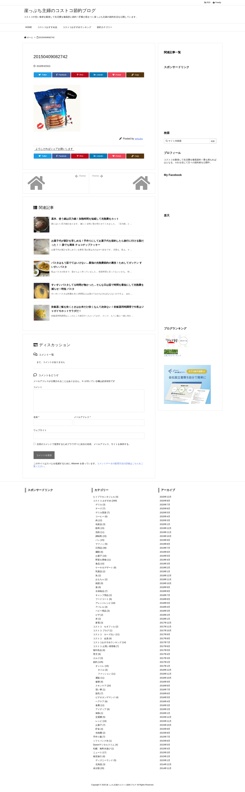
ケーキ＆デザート (105, 567)
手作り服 (99, 736)
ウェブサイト (40, 430)
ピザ (99, 615)
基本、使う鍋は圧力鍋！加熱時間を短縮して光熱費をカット (85, 218)
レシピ (101, 721)
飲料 (99, 528)
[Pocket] (117, 74)
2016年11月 (165, 673)
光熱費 (100, 733)
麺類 (99, 552)
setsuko (139, 138)
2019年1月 (165, 571)
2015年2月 (165, 756)
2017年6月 (165, 646)
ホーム (30, 37)
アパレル (101, 607)
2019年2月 (165, 567)
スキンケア (103, 685)
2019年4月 (165, 559)
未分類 (98, 768)
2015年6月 (165, 741)
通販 (99, 678)
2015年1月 (165, 760)
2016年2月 (165, 709)
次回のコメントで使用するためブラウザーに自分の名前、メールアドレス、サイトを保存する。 (84, 444)
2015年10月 (165, 725)
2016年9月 (165, 681)
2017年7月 (165, 642)
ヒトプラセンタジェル (105, 497)
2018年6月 (165, 599)
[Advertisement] (190, 100)
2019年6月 (165, 552)
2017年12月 (165, 622)
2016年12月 (165, 670)
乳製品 (100, 571)
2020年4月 (165, 516)
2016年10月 (165, 678)
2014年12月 (165, 764)
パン (99, 540)
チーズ (100, 508)
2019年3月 (165, 563)
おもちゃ (101, 579)
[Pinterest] (80, 74)
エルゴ (98, 658)
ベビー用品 (102, 611)
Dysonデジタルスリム (105, 744)
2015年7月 (165, 736)
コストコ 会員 (102, 638)
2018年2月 (165, 615)
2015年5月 (165, 744)
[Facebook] (61, 74)
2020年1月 (165, 524)
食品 (99, 563)
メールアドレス (82, 417)
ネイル (103, 670)
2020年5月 (165, 512)
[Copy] (135, 74)
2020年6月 (165, 508)
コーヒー (101, 516)
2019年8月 (165, 544)
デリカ (100, 504)
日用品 (101, 548)
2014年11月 (165, 768)
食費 (99, 705)
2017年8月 (165, 638)
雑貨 (99, 583)
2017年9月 (165, 634)
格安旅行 (99, 756)
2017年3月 (165, 658)
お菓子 (101, 556)
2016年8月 (165, 685)
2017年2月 (165, 662)
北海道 (100, 764)
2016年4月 (165, 701)
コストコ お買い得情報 (106, 646)
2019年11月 (165, 532)
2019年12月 (165, 528)
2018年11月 (165, 579)
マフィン (101, 544)
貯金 (99, 729)
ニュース (99, 752)
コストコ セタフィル (105, 626)
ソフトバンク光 (102, 741)
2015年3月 (165, 752)
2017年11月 (165, 626)
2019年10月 (165, 536)
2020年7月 (165, 504)
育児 (97, 654)
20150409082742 (47, 37)
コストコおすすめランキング (109, 642)
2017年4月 (165, 654)
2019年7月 (165, 548)
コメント (37, 387)
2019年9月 (165, 540)
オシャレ (102, 666)
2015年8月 (165, 733)
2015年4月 (165, 748)
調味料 (101, 536)
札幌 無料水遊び (103, 748)
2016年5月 (165, 697)
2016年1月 (165, 713)
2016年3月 (165, 705)
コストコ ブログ (102, 630)
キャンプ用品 (103, 595)
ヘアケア (101, 701)
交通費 (100, 717)
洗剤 (99, 532)
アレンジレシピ (105, 603)
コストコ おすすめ (105, 500)
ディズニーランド (105, 760)
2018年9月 (165, 587)
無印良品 (99, 650)
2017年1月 (165, 666)
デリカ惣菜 (102, 512)
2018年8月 (165, 591)
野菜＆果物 (103, 559)
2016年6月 (165, 693)
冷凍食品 (101, 591)
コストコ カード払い (106, 634)
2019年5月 (165, 556)
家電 (99, 622)
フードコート (103, 599)
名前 (36, 417)
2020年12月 (165, 497)
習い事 (100, 689)
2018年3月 (165, 611)
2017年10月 (165, 630)
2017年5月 (165, 650)
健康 (99, 681)
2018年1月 (165, 619)
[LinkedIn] (98, 74)
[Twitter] (43, 74)
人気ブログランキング (172, 355)
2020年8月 (165, 500)
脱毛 (99, 693)
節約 (98, 662)
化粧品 (100, 524)
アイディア (102, 709)
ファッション (106, 673)
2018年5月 (165, 603)
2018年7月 (165, 595)
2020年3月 (165, 520)
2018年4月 (165, 607)
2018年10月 (165, 583)
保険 (99, 713)
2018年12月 (165, 575)
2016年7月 (165, 689)
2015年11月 (165, 721)
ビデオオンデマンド (106, 697)
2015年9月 (165, 729)
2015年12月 (165, 717)
